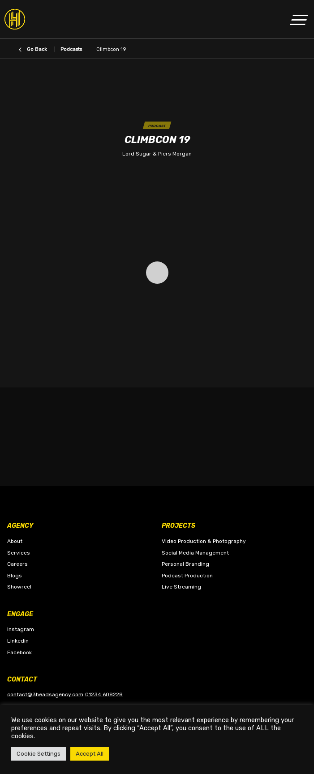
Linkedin (18, 641)
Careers (17, 564)
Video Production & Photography (204, 541)
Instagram (20, 629)
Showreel (19, 587)
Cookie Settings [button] (38, 753)
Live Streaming (181, 587)
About (14, 541)
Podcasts (71, 49)
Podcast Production (187, 575)
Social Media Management (195, 553)
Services (18, 553)
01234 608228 (104, 694)
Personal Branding (185, 564)
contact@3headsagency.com (45, 694)
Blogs (14, 575)
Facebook (19, 652)
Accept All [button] (89, 753)
